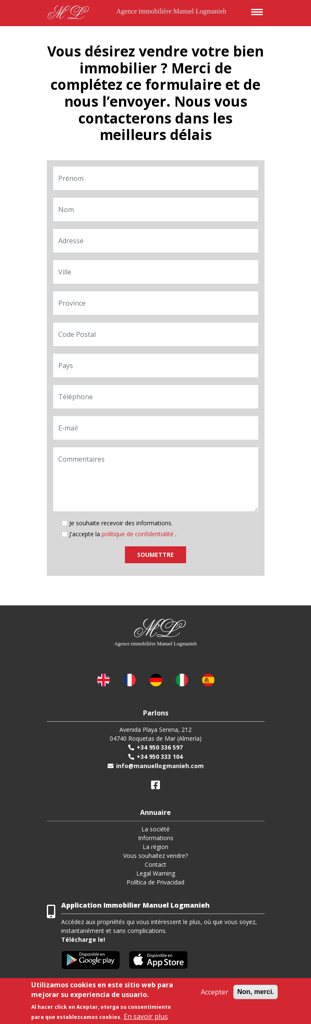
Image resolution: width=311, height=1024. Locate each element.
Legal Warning (155, 873)
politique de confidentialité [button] (138, 534)
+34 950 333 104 (160, 757)
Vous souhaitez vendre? (155, 856)
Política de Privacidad (155, 882)
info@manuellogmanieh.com (160, 766)
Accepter (214, 992)
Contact (155, 864)
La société (155, 829)
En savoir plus (146, 1016)
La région (155, 847)
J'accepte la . (122, 534)
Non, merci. (255, 991)
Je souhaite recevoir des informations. (121, 523)
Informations (155, 838)
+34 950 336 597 (160, 747)
